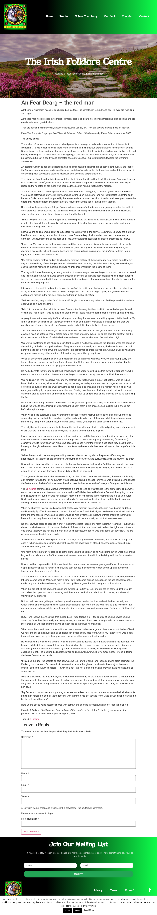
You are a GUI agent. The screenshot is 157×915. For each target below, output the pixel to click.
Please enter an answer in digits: (37, 813)
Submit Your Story (86, 16)
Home (49, 16)
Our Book (110, 16)
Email (25, 785)
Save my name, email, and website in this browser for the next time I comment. (63, 808)
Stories (63, 16)
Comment (27, 737)
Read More (89, 910)
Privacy (98, 890)
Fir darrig (31, 489)
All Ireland (34, 719)
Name (25, 773)
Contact (144, 16)
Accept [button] (67, 910)
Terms (113, 890)
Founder (127, 16)
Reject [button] (77, 910)
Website (25, 796)
